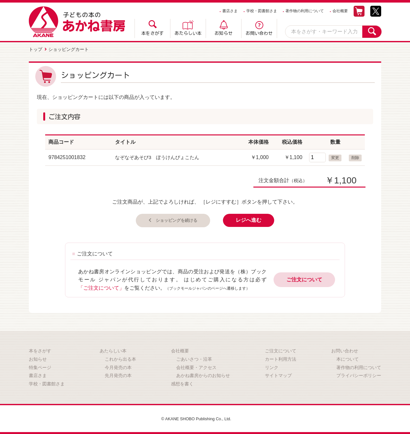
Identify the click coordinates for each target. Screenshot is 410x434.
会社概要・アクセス (196, 366)
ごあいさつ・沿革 (194, 358)
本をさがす (152, 33)
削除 (355, 156)
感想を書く (182, 382)
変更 (335, 156)
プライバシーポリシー (358, 374)
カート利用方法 (280, 358)
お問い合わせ (259, 33)
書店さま (230, 11)
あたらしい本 (188, 33)
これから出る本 (120, 358)
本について (347, 358)
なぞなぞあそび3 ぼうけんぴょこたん (160, 156)
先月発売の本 (118, 374)
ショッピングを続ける (175, 219)
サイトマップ (278, 374)
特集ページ (40, 366)
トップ (35, 49)
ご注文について (304, 279)
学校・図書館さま (261, 11)
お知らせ (224, 33)
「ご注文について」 (101, 287)
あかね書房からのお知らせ (203, 374)
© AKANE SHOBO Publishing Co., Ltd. (196, 418)
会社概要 (340, 11)
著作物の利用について (304, 11)
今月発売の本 (118, 366)
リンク (271, 366)
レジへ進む (255, 219)
